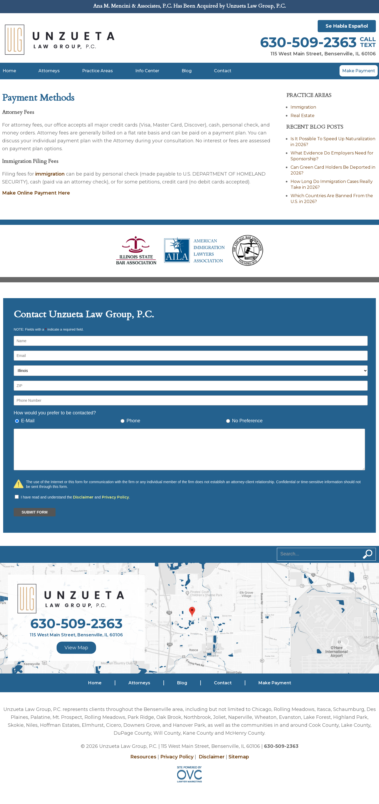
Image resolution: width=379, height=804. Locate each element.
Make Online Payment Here (36, 193)
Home (9, 70)
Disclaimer (83, 497)
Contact (222, 70)
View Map (76, 648)
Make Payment (358, 70)
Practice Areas (97, 70)
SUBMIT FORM (35, 512)
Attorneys (49, 70)
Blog (187, 70)
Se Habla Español (347, 26)
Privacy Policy (115, 497)
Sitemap (238, 757)
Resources (143, 757)
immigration (50, 174)
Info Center (147, 70)
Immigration (303, 107)
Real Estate (303, 115)
